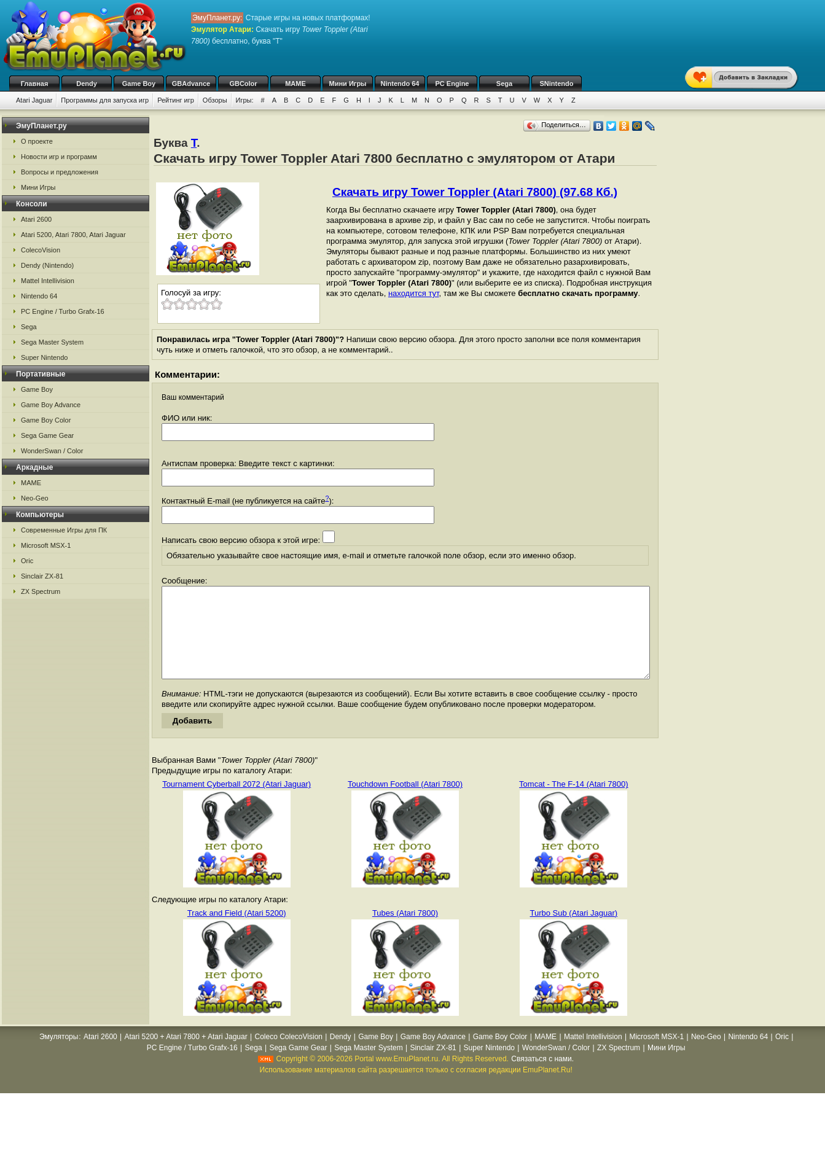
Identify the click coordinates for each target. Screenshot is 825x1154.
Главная (35, 83)
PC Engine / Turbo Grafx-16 (62, 311)
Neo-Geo (35, 498)
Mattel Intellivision (47, 280)
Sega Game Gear (47, 435)
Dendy (86, 83)
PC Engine (452, 83)
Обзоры (215, 100)
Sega (504, 83)
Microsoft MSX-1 (46, 545)
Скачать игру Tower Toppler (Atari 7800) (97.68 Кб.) (474, 191)
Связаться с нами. (542, 1077)
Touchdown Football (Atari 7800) (405, 802)
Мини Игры (348, 83)
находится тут (413, 293)
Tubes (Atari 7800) (405, 931)
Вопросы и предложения (59, 172)
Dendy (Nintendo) (47, 265)
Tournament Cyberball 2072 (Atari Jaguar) (236, 802)
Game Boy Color (46, 420)
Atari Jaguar (34, 100)
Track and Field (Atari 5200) (236, 931)
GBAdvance (191, 83)
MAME (295, 83)
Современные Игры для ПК (64, 530)
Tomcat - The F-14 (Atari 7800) (573, 802)
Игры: (245, 100)
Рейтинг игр (175, 100)
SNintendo (557, 83)
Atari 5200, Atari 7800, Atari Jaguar (73, 234)
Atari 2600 (36, 219)
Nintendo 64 (400, 83)
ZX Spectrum (40, 591)
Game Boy (138, 83)
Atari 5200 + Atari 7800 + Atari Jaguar (186, 1055)
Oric (27, 560)
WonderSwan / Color (52, 450)
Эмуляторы (58, 1055)
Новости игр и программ (59, 156)
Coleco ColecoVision (288, 1055)
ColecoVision (40, 250)
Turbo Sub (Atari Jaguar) (574, 931)
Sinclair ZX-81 (42, 576)
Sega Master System (52, 342)
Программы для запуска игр (105, 100)
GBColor (243, 83)
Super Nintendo (44, 357)
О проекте (37, 141)
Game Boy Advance (50, 404)
